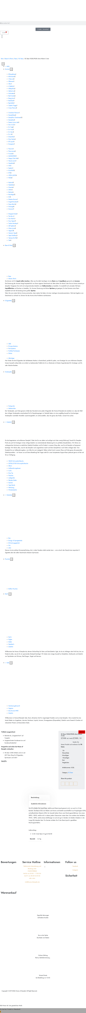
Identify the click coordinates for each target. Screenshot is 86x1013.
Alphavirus (11, 91)
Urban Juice (11, 228)
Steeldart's (11, 644)
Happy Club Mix (13, 158)
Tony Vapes (11, 221)
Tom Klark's (11, 219)
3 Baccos (11, 79)
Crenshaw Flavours (13, 113)
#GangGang (12, 74)
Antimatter (11, 93)
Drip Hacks (11, 139)
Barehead (11, 101)
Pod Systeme (12, 348)
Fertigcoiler (11, 406)
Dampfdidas (11, 115)
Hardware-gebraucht (14, 706)
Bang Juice (11, 98)
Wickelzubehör (12, 490)
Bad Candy (11, 96)
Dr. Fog (10, 127)
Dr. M (10, 134)
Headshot (11, 163)
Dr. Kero (10, 132)
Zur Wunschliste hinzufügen (65, 753)
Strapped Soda (12, 214)
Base (15, 59)
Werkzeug (11, 488)
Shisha (10, 353)
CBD (9, 344)
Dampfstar (11, 120)
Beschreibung (35, 797)
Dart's (10, 637)
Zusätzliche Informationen (38, 804)
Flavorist (10, 149)
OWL (9, 190)
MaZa (10, 178)
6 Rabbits (11, 86)
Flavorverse (11, 151)
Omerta (10, 187)
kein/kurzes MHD (13, 711)
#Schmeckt (11, 77)
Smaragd (10, 207)
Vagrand (10, 231)
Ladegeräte (11, 478)
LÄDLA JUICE (12, 175)
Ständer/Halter (12, 480)
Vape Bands (11, 485)
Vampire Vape (12, 233)
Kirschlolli (11, 170)
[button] (54, 866)
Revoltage (11, 194)
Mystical (10, 182)
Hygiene (10, 708)
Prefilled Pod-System (14, 351)
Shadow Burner (12, 199)
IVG (9, 166)
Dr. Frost (10, 130)
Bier (9, 538)
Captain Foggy (12, 105)
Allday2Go (11, 89)
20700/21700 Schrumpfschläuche (18, 463)
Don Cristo (11, 125)
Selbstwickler (12, 408)
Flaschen (10, 475)
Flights (10, 639)
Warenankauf (8, 893)
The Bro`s (11, 216)
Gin (9, 545)
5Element (11, 81)
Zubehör (10, 647)
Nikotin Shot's (12, 279)
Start (2, 59)
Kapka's (10, 168)
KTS (9, 173)
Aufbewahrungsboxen (14, 468)
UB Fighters (11, 226)
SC (9, 197)
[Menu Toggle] (3, 63)
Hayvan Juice (12, 161)
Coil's (10, 471)
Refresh (10, 192)
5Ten (9, 84)
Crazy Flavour (12, 108)
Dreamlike (11, 137)
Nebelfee (11, 185)
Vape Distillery (12, 235)
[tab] (39, 797)
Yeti (9, 240)
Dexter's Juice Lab (13, 122)
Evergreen (11, 144)
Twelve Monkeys (12, 223)
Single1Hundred (13, 202)
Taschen (10, 483)
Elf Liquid (11, 142)
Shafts (10, 642)
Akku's (10, 466)
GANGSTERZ (12, 156)
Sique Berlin (11, 204)
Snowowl (10, 209)
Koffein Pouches (12, 589)
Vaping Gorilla (12, 238)
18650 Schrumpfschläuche (16, 461)
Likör (9, 548)
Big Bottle (11, 103)
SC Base (21, 59)
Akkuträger (11, 358)
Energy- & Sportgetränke (15, 541)
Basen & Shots (9, 59)
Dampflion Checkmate (14, 117)
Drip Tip (10, 473)
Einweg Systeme (13, 346)
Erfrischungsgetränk (14, 543)
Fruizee (10, 154)
